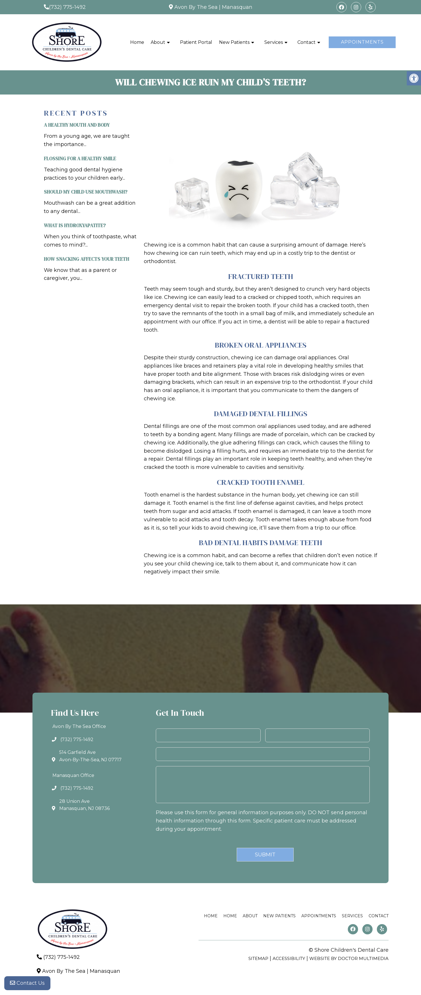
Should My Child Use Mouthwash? (85, 191)
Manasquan (237, 7)
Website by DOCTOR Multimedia (349, 958)
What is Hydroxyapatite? (75, 225)
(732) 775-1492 (67, 7)
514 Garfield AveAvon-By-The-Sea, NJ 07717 (90, 756)
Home (137, 42)
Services (273, 42)
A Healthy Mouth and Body (77, 125)
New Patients (234, 42)
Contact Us (27, 983)
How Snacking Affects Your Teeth (86, 259)
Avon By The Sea (196, 7)
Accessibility (289, 958)
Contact (306, 42)
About (158, 42)
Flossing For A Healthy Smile (80, 158)
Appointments (362, 42)
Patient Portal (196, 42)
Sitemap (258, 958)
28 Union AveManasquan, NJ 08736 (84, 805)
